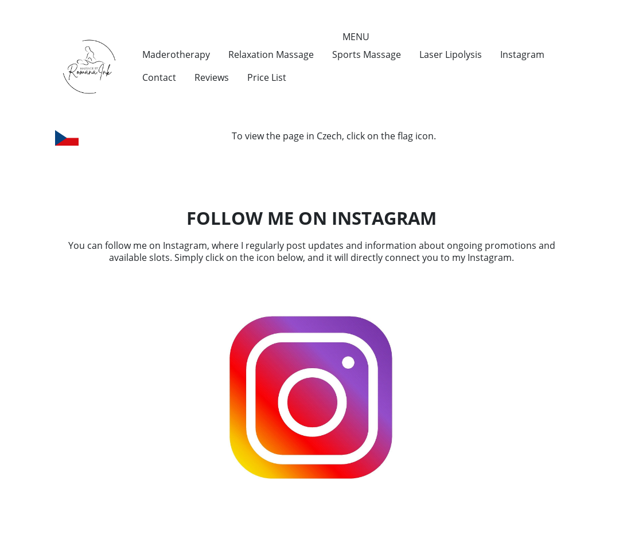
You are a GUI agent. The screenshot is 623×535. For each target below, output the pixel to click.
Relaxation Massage (271, 54)
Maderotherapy (176, 54)
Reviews (211, 77)
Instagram (522, 54)
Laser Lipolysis (450, 54)
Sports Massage (366, 54)
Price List (266, 77)
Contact (159, 77)
